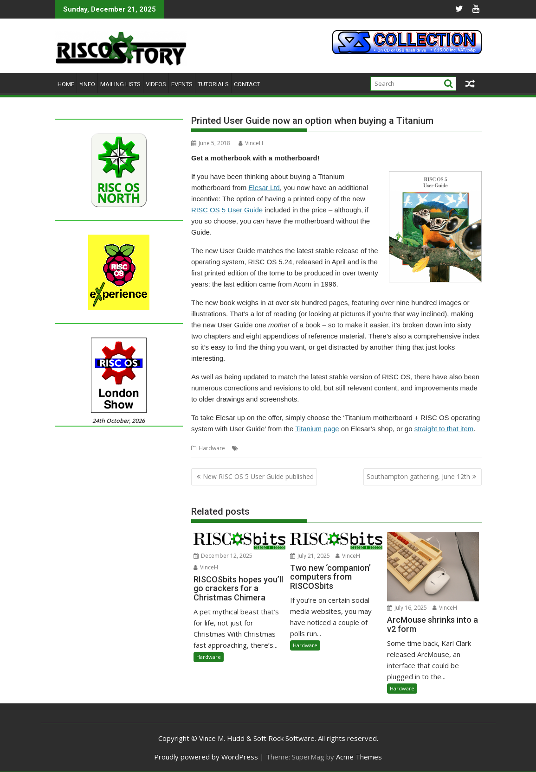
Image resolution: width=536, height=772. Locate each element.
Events (182, 84)
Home (66, 84)
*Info (87, 84)
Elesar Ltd (264, 187)
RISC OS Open (307, 448)
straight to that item (444, 429)
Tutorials (213, 84)
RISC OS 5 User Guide (227, 210)
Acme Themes (359, 756)
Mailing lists (120, 84)
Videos (156, 84)
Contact (247, 84)
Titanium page (317, 429)
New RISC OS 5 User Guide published (258, 476)
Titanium (340, 448)
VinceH (251, 143)
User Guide (370, 448)
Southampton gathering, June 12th (418, 476)
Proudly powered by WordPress (206, 756)
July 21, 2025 (310, 556)
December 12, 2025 (223, 556)
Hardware (212, 448)
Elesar (248, 448)
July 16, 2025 (407, 608)
